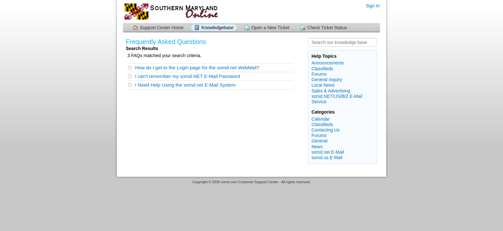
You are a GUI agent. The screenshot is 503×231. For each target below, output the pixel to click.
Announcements (327, 62)
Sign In (373, 5)
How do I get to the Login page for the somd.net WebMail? (197, 67)
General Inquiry (326, 79)
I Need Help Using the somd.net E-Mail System (185, 85)
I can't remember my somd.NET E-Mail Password (187, 76)
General (319, 140)
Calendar (320, 119)
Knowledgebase (217, 27)
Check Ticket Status (327, 27)
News (317, 146)
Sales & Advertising (330, 90)
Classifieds (322, 68)
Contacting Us (325, 130)
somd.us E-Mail (326, 157)
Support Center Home (161, 27)
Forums (319, 74)
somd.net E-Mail (327, 152)
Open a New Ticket (270, 27)
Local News (323, 85)
